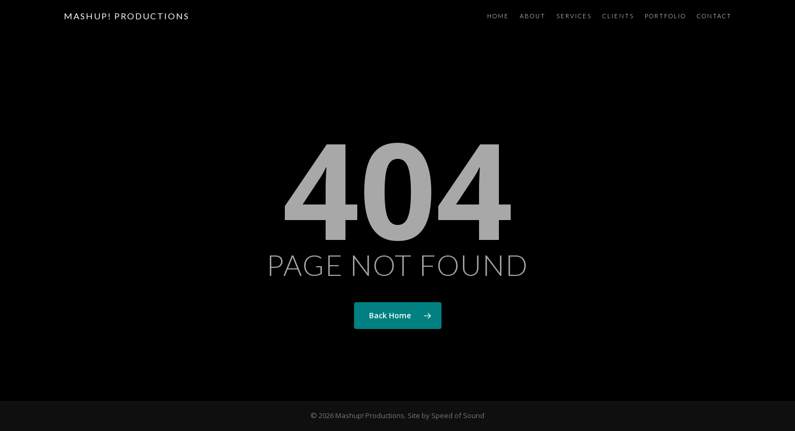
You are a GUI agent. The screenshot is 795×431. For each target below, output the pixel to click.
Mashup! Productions (126, 16)
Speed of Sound (457, 415)
